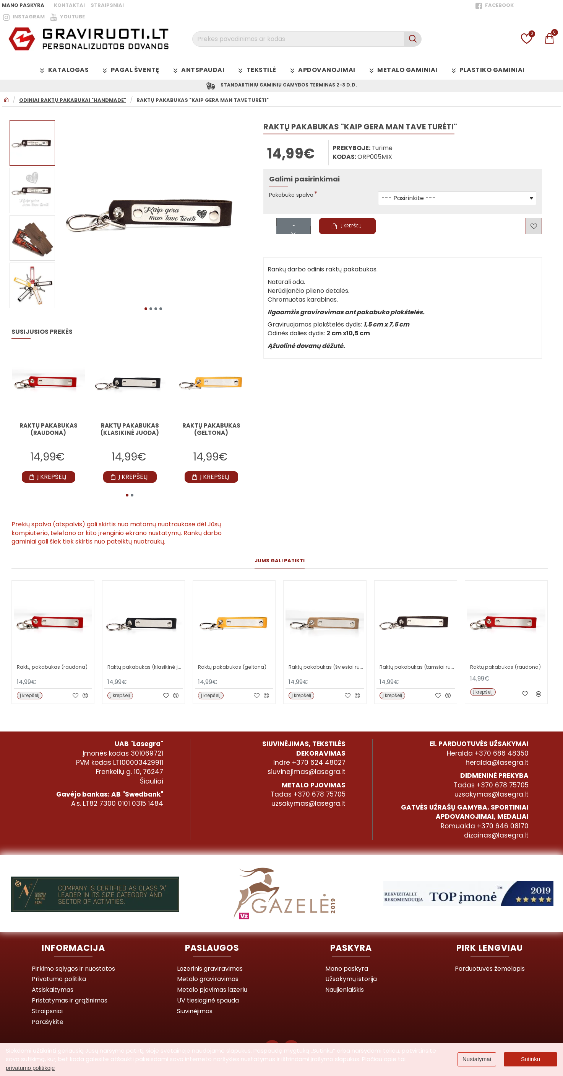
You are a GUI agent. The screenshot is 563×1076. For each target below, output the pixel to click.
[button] (145, 308)
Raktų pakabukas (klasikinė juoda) (130, 429)
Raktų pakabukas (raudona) (48, 429)
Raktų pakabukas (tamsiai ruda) (417, 666)
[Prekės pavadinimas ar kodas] (412, 39)
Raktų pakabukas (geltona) (211, 429)
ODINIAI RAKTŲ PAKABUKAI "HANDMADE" (72, 101)
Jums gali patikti (280, 560)
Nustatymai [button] (476, 1059)
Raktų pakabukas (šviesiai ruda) (326, 666)
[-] (293, 231)
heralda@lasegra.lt (497, 758)
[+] (293, 224)
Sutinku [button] (530, 1059)
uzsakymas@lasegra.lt (308, 799)
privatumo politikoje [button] (30, 1068)
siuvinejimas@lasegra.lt (307, 767)
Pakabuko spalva (294, 197)
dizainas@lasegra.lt (496, 831)
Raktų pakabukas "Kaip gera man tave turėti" (202, 101)
